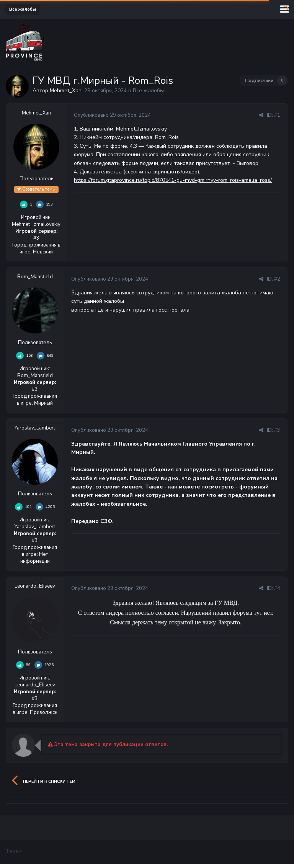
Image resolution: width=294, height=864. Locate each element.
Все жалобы (148, 90)
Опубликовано (112, 115)
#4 (277, 588)
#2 (277, 279)
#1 (277, 115)
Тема (14, 851)
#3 (277, 430)
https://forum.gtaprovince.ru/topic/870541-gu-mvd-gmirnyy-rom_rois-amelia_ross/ (173, 180)
